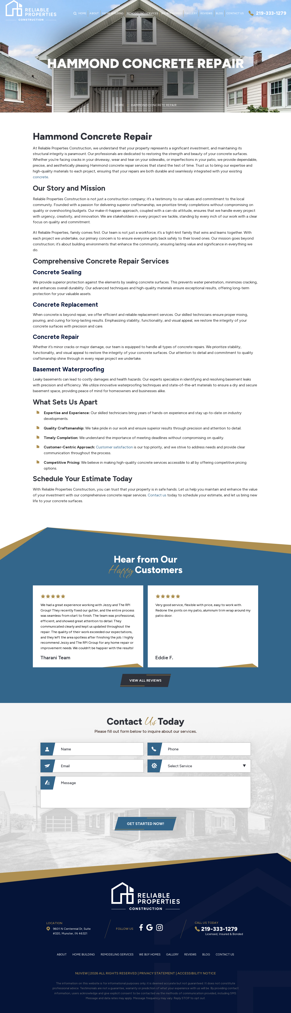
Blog (219, 13)
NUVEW (81, 973)
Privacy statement (157, 973)
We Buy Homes (171, 13)
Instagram (159, 927)
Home (82, 13)
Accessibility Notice (196, 973)
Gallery (191, 13)
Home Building (113, 13)
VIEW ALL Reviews (145, 680)
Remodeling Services (142, 13)
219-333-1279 (271, 13)
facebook (141, 927)
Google (149, 927)
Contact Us (235, 13)
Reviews (206, 13)
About (94, 13)
